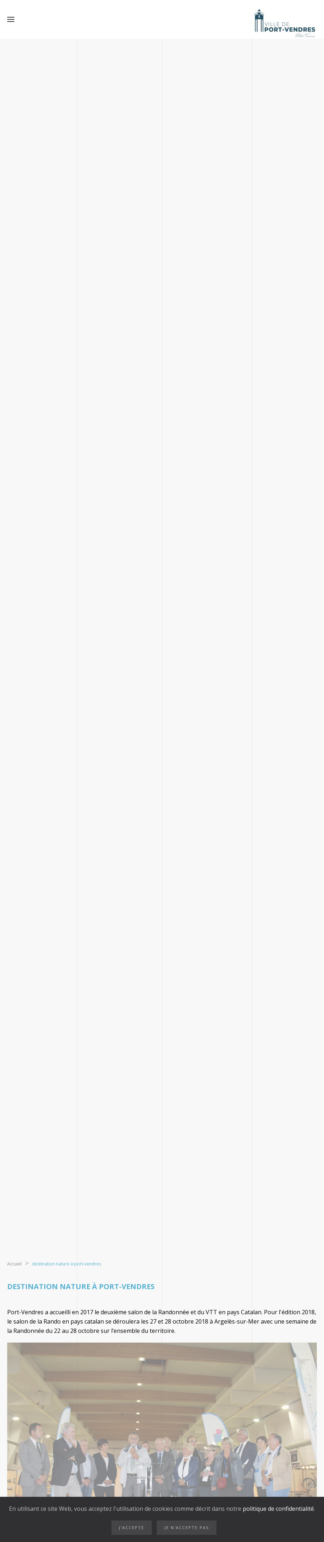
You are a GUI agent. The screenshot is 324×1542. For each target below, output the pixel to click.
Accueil (14, 1264)
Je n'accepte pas (186, 1527)
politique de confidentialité (277, 1509)
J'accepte (131, 1527)
